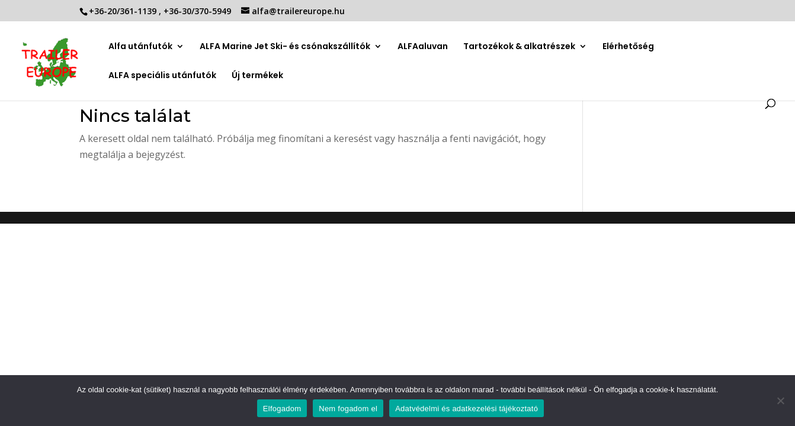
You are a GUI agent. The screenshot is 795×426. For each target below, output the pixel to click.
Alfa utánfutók (140, 47)
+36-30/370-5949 (198, 11)
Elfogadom (282, 408)
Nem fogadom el (348, 408)
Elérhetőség (628, 47)
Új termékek (257, 76)
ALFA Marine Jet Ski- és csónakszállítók (285, 47)
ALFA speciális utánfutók (162, 76)
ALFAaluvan (423, 47)
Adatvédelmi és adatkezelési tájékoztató (466, 408)
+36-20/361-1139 (124, 11)
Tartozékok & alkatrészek (519, 46)
